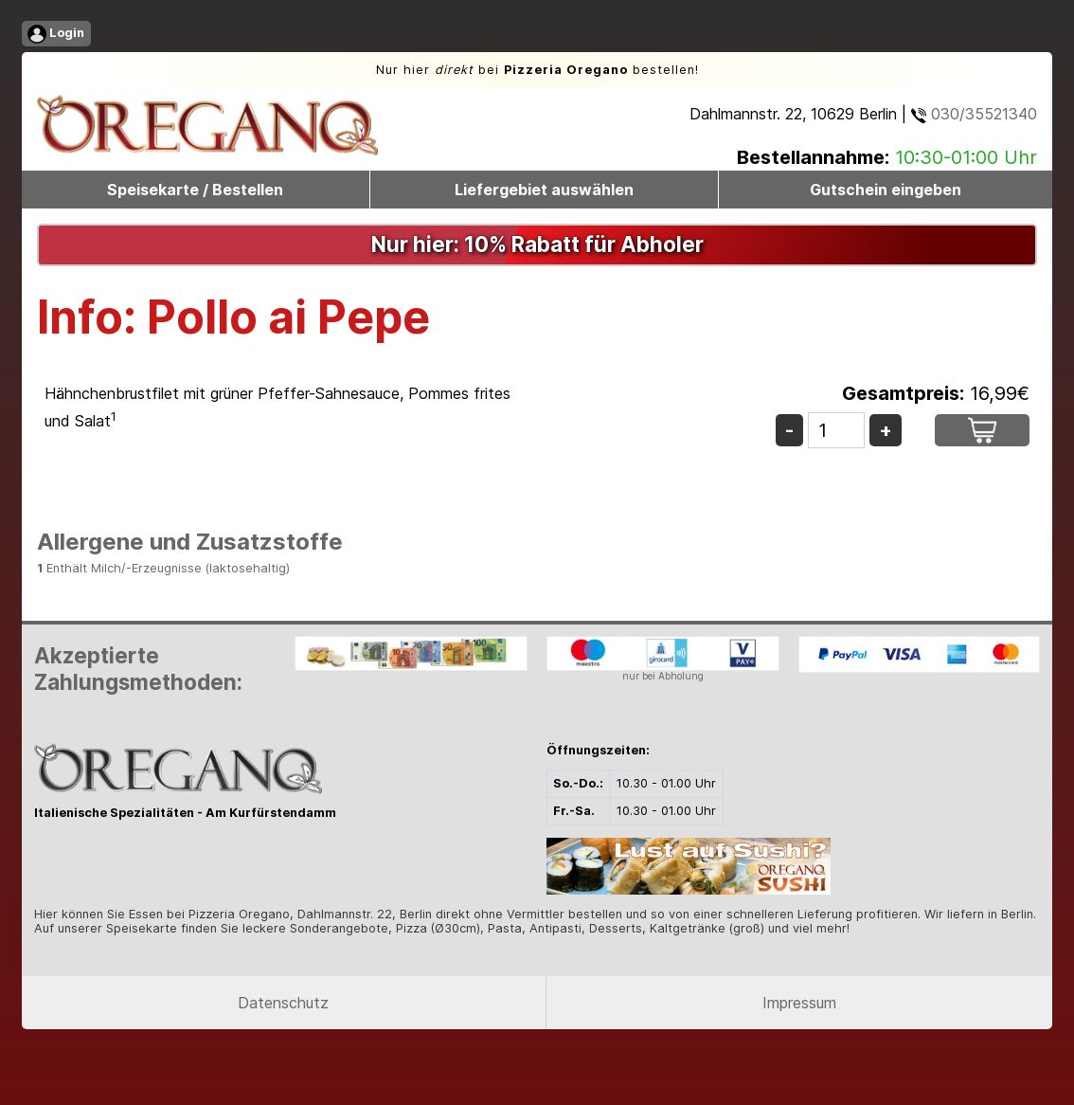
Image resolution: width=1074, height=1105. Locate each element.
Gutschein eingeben (885, 189)
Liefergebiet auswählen (544, 189)
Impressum (799, 1002)
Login (55, 34)
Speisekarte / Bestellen (195, 189)
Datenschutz (283, 1002)
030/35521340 (974, 113)
